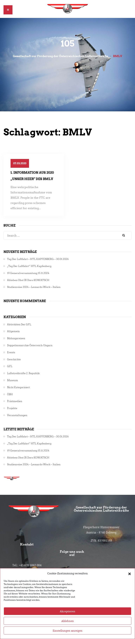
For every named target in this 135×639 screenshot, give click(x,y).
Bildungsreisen (16, 338)
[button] (129, 581)
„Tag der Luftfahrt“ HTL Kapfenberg (29, 266)
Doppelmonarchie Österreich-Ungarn (29, 345)
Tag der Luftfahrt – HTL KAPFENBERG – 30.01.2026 (38, 259)
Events (11, 352)
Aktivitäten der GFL (19, 324)
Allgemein (13, 331)
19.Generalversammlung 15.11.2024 (28, 273)
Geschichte (14, 359)
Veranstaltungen (17, 415)
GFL (9, 366)
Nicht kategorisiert (18, 387)
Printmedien (14, 401)
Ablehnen (67, 628)
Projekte (12, 408)
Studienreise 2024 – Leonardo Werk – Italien (33, 287)
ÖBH (10, 394)
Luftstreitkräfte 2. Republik (23, 373)
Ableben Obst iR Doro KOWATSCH (28, 280)
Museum (12, 380)
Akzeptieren (67, 619)
